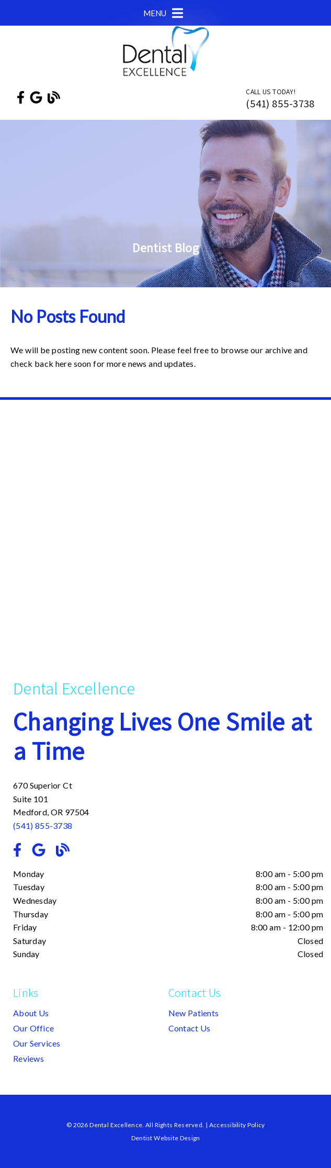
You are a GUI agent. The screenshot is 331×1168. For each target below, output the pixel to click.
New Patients (193, 1013)
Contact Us (189, 1028)
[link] (21, 97)
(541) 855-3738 (280, 103)
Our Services (37, 1043)
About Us (31, 1013)
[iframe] (168, 546)
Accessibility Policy (237, 1125)
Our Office (33, 1028)
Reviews (28, 1058)
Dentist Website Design (165, 1138)
